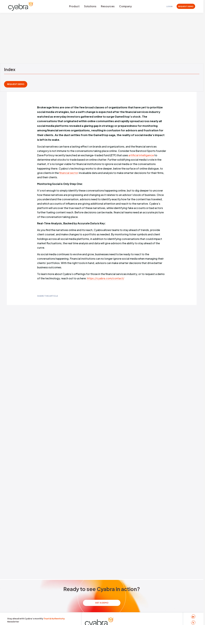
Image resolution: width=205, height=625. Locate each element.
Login (169, 6)
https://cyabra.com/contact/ (105, 278)
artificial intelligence (141, 155)
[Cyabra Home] (20, 6)
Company (125, 6)
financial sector (68, 173)
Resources (108, 6)
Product (74, 6)
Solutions (90, 6)
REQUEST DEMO (185, 6)
